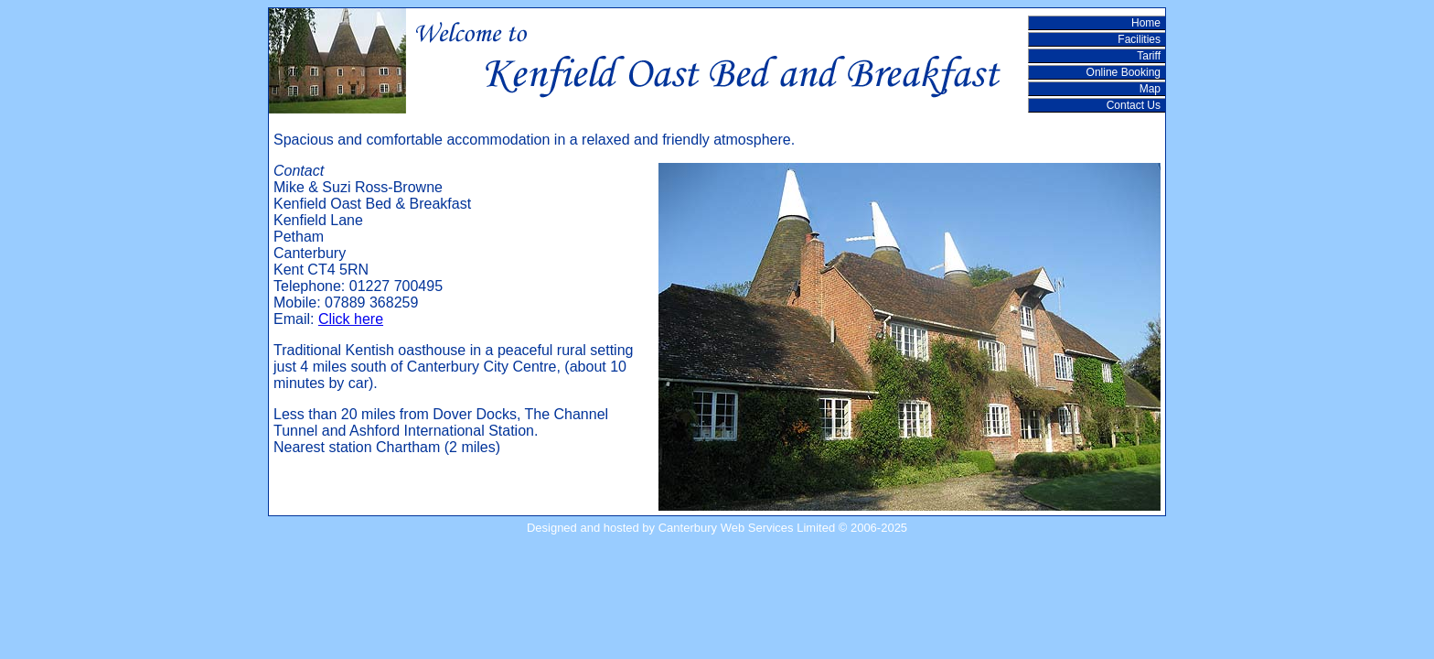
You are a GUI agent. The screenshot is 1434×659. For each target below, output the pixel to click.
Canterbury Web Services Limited (746, 528)
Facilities (1139, 39)
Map (1150, 88)
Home (1146, 22)
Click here (350, 319)
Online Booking (1123, 72)
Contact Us (1134, 105)
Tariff (1149, 55)
